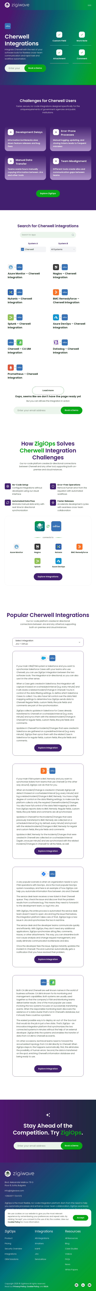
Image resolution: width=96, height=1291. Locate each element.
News (67, 1264)
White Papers (71, 1269)
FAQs (67, 1259)
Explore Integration (48, 747)
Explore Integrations (48, 576)
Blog (67, 1243)
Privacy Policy (19, 1286)
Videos (68, 1253)
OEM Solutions (11, 1259)
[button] (63, 249)
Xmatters (39, 1243)
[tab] (48, 642)
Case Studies (71, 1248)
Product (8, 1238)
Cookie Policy (33, 1286)
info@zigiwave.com (14, 1190)
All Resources (71, 1238)
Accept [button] (80, 1217)
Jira (36, 1253)
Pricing (8, 1243)
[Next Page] (48, 390)
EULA (46, 1286)
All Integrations (42, 1238)
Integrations (10, 1253)
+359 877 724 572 (13, 1196)
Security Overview (13, 1248)
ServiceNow (40, 1259)
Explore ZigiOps (48, 193)
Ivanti (37, 1248)
